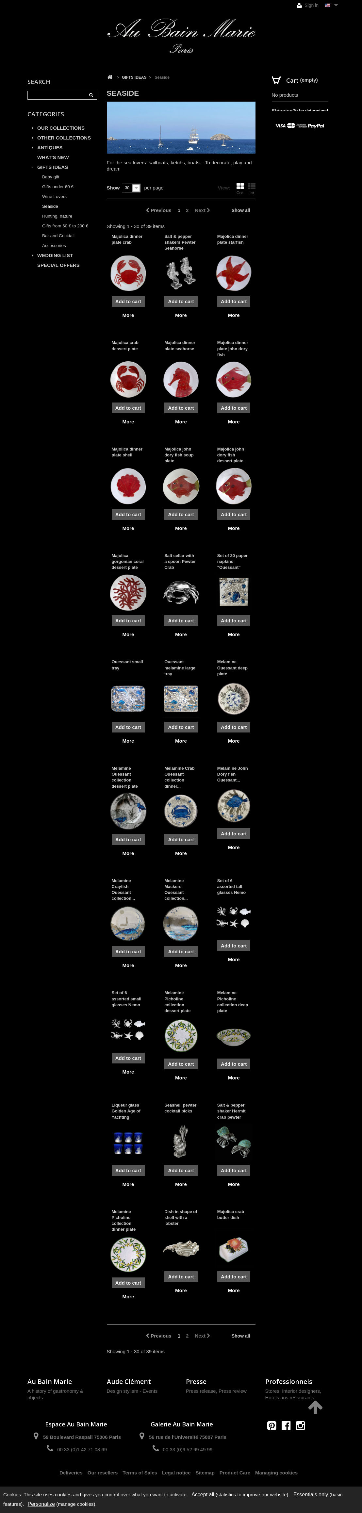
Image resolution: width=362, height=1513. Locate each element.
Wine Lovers (54, 196)
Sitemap (205, 1472)
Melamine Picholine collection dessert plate (177, 1001)
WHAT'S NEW (53, 157)
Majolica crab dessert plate (125, 345)
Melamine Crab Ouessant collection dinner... (179, 777)
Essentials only (310, 1494)
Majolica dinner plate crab (127, 239)
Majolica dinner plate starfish (232, 239)
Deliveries (71, 1472)
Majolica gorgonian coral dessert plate (128, 561)
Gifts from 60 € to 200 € (65, 225)
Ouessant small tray (127, 664)
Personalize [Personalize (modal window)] (41, 1504)
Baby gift (50, 176)
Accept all (202, 1494)
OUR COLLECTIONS (61, 128)
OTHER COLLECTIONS (64, 137)
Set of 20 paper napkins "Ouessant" (232, 561)
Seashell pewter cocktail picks (180, 1108)
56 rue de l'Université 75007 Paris (187, 1437)
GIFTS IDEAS (52, 167)
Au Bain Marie (49, 1381)
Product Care (235, 1472)
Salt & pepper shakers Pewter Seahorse (179, 242)
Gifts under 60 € (58, 186)
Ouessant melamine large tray (179, 667)
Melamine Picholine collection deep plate (232, 1001)
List (251, 188)
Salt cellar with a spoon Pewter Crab (180, 561)
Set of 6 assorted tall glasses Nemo (231, 886)
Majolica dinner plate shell (127, 452)
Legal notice (176, 1472)
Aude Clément (129, 1381)
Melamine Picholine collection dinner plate (124, 1220)
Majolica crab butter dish (230, 1214)
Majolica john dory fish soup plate (179, 455)
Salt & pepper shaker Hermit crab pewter (231, 1111)
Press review (233, 1391)
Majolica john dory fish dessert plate (230, 455)
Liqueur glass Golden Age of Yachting (126, 1111)
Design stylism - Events (132, 1391)
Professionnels (288, 1381)
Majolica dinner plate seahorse (179, 345)
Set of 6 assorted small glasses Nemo (126, 998)
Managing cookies (276, 1472)
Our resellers (103, 1472)
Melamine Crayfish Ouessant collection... (123, 889)
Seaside (50, 206)
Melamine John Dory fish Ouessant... (232, 774)
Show (113, 187)
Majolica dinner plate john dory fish (232, 348)
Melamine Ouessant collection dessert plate (125, 777)
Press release (201, 1391)
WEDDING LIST (55, 255)
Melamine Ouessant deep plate (232, 667)
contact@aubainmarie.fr (288, 1439)
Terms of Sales (140, 1472)
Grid (240, 188)
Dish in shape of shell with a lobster (180, 1217)
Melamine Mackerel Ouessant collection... (176, 889)
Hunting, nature (57, 216)
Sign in (308, 5)
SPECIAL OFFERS (58, 265)
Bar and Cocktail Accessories (58, 240)
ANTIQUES (50, 147)
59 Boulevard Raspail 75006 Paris (82, 1437)
